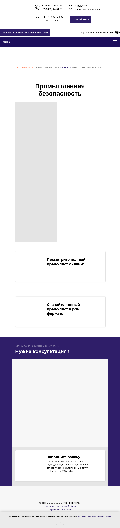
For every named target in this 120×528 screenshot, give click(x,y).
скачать (66, 67)
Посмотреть (25, 67)
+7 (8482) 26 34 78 (52, 9)
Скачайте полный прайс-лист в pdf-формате (63, 309)
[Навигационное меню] (115, 41)
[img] (30, 311)
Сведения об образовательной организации (25, 32)
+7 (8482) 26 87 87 (52, 5)
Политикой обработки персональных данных (94, 516)
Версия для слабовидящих (100, 32)
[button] (81, 19)
